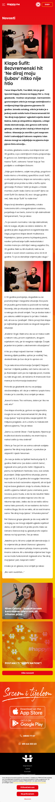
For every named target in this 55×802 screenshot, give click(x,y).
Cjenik (27, 769)
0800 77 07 (27, 735)
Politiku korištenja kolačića (36, 783)
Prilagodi (27, 799)
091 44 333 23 (28, 743)
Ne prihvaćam (27, 794)
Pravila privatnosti (19, 783)
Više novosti (27, 673)
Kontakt (27, 771)
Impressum (27, 766)
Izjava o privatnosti (27, 774)
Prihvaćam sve (27, 787)
